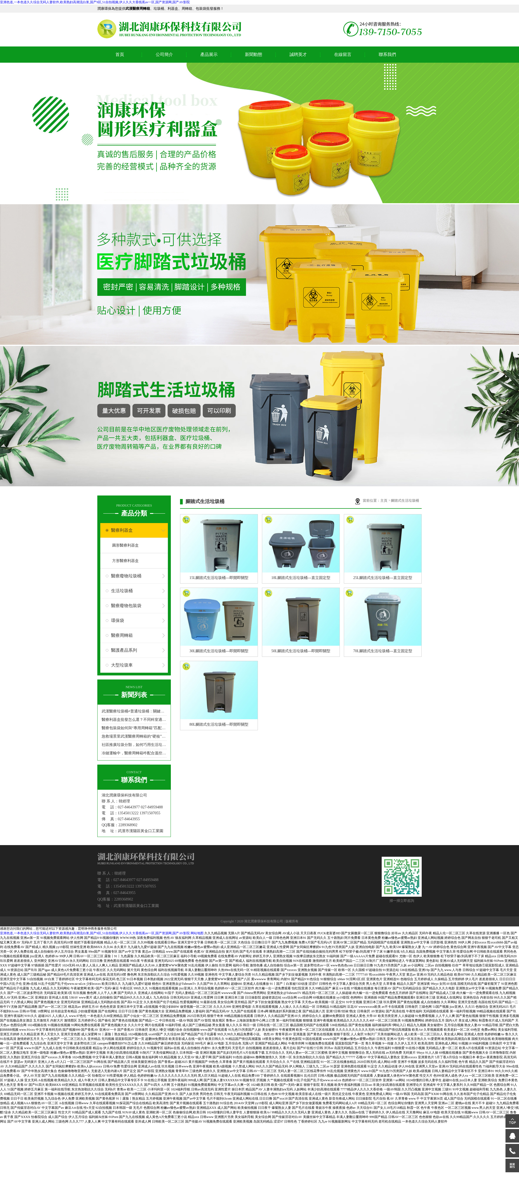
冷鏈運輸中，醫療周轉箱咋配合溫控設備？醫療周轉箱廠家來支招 (134, 753)
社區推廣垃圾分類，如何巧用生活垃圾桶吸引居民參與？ (134, 745)
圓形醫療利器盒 (125, 545)
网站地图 (197, 933)
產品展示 (209, 54)
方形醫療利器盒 (125, 561)
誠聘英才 (298, 54)
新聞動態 (253, 54)
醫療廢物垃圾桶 (126, 576)
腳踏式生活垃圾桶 (405, 500)
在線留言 (342, 54)
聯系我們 (387, 54)
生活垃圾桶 (122, 590)
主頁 (384, 500)
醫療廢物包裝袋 (126, 605)
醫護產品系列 (124, 650)
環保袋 (117, 620)
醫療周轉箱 (122, 635)
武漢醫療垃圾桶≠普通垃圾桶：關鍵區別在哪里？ (134, 711)
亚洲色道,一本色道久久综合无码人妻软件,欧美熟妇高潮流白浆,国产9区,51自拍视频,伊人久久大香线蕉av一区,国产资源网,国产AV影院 (95, 2)
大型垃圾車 (122, 665)
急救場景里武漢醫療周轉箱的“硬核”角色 (134, 736)
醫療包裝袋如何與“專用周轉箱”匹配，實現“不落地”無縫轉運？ (134, 728)
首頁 (119, 54)
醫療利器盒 (122, 530)
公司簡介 (164, 54)
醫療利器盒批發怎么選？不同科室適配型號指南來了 (134, 720)
